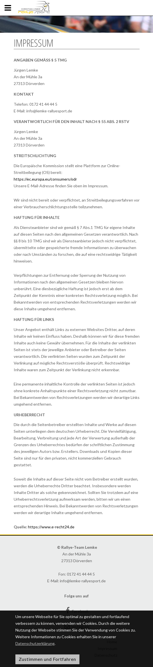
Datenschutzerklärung (35, 643)
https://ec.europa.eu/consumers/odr (45, 179)
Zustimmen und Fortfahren (47, 659)
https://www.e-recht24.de (51, 526)
